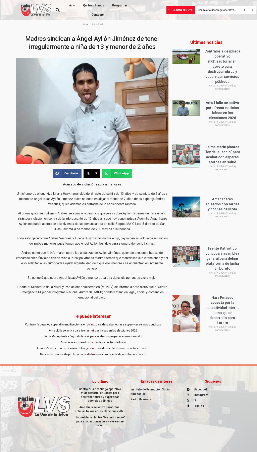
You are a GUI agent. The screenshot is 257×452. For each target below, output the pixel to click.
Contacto (98, 14)
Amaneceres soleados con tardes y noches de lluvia (93, 342)
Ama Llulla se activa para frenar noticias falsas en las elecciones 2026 (93, 330)
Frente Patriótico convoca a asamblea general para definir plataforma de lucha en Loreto (93, 348)
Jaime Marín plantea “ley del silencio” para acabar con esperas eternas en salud (93, 336)
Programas (119, 5)
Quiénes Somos (93, 5)
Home (85, 24)
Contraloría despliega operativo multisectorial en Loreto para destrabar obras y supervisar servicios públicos (93, 324)
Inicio (71, 5)
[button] (58, 10)
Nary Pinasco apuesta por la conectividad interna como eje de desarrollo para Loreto (93, 354)
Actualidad (97, 24)
